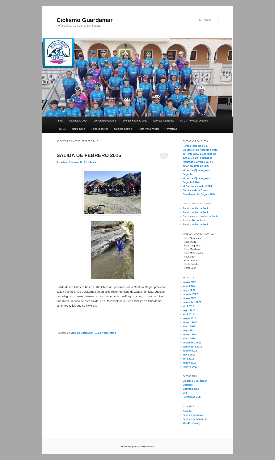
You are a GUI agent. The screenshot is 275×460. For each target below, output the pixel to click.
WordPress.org (191, 423)
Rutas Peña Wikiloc (148, 128)
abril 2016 (188, 306)
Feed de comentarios (195, 419)
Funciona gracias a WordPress (137, 446)
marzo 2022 (189, 298)
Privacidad (171, 128)
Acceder (187, 411)
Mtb (185, 392)
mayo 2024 (189, 290)
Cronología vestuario (105, 120)
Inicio (60, 120)
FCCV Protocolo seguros (194, 120)
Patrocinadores (99, 128)
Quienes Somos (123, 128)
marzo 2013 (189, 362)
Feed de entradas (193, 415)
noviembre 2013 (192, 342)
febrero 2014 (190, 334)
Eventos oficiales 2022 (134, 120)
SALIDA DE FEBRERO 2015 (89, 155)
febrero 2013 (190, 366)
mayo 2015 (189, 310)
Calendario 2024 (78, 120)
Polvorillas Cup (192, 396)
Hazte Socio (78, 128)
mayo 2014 (189, 330)
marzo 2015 (189, 318)
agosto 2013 (190, 350)
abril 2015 (188, 314)
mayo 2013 (189, 354)
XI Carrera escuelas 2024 (197, 186)
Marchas (188, 384)
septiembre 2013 (192, 346)
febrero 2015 (190, 322)
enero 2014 (189, 338)
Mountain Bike (191, 388)
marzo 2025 (189, 282)
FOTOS (61, 128)
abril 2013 (188, 358)
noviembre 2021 (192, 302)
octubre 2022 (190, 294)
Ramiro (93, 162)
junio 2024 (189, 286)
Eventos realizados (163, 120)
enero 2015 (189, 326)
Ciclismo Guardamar (84, 20)
